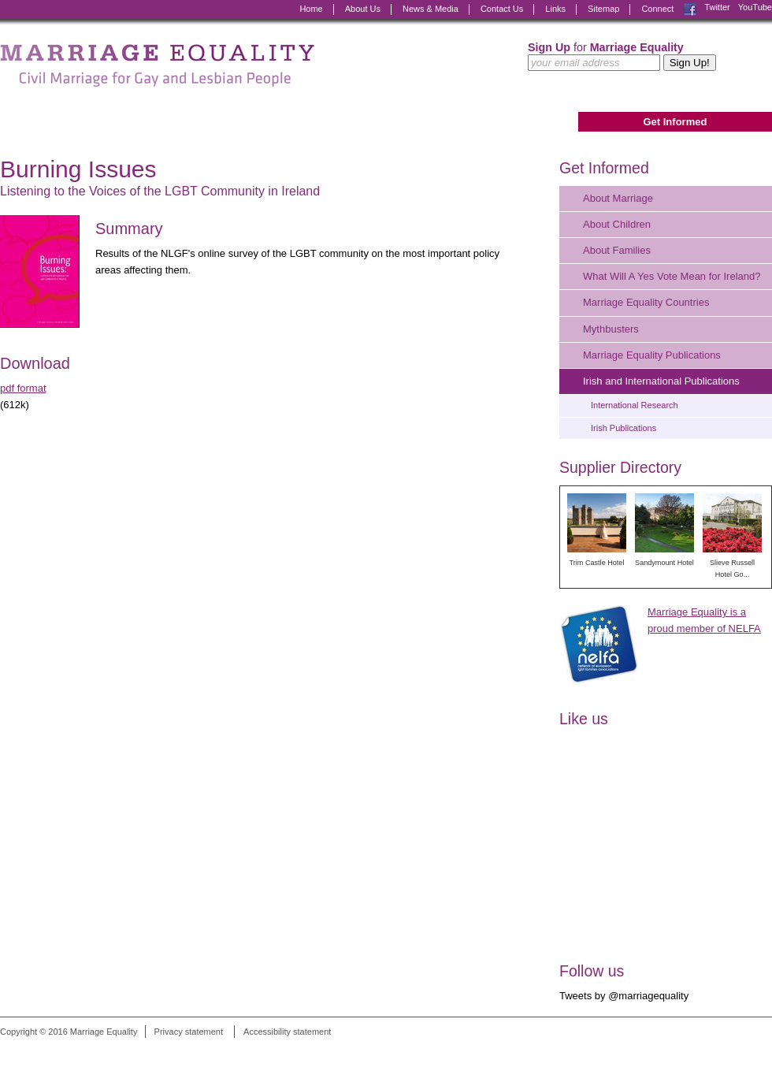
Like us (583, 718)
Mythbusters (611, 329)
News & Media (430, 8)
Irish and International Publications (661, 381)
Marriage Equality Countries (646, 302)
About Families (617, 250)
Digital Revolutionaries (736, 1053)
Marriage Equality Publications (652, 355)
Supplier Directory (620, 467)
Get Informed (675, 122)
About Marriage (618, 198)
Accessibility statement (287, 1031)
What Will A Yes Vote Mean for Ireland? (671, 276)
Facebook (690, 9)
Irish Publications (623, 428)
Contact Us (502, 8)
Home (310, 8)
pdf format (23, 388)
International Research (634, 405)
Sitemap (603, 8)
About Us (362, 8)
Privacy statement (188, 1031)
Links (555, 8)
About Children (617, 224)
